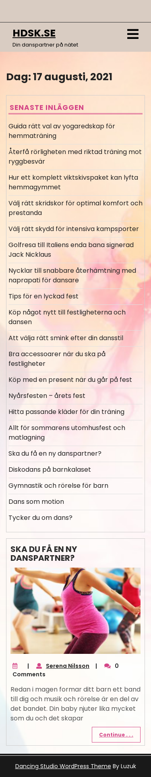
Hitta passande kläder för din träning (66, 411)
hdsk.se (34, 33)
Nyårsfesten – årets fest (46, 395)
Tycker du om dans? (40, 517)
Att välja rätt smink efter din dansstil (65, 338)
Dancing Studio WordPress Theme (63, 766)
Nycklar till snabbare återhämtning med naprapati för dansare (72, 275)
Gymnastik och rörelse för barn (58, 485)
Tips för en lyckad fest (43, 296)
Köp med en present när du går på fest (70, 379)
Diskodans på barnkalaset (49, 469)
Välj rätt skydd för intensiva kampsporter (73, 228)
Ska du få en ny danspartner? (54, 453)
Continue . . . (116, 734)
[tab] (133, 34)
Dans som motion (36, 501)
